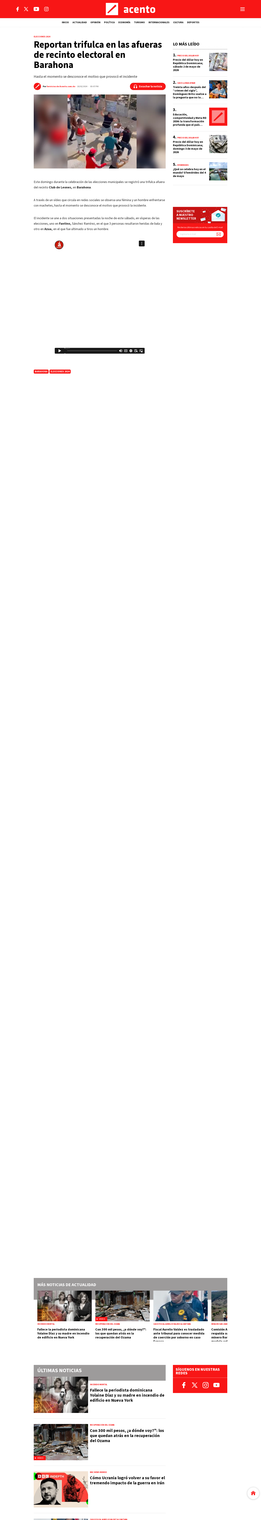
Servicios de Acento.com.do (61, 86)
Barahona (41, 371)
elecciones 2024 (60, 371)
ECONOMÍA (124, 22)
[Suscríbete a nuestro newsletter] (219, 234)
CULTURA (178, 22)
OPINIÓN (95, 22)
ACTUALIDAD (79, 22)
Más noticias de (66, 1285)
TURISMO (139, 22)
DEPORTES (193, 22)
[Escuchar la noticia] (148, 86)
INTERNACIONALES (158, 22)
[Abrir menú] (242, 9)
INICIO (65, 22)
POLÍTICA (109, 22)
